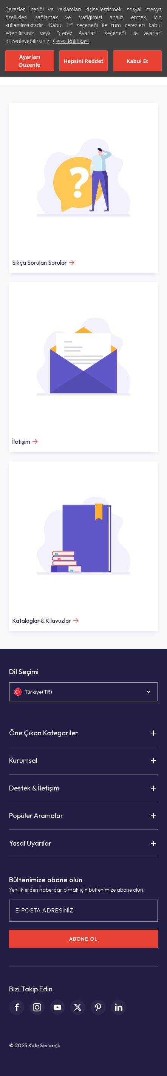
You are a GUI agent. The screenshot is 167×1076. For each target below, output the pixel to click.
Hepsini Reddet (83, 61)
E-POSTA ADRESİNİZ (44, 910)
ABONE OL (83, 939)
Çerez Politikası (71, 41)
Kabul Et (137, 61)
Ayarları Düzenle (29, 60)
